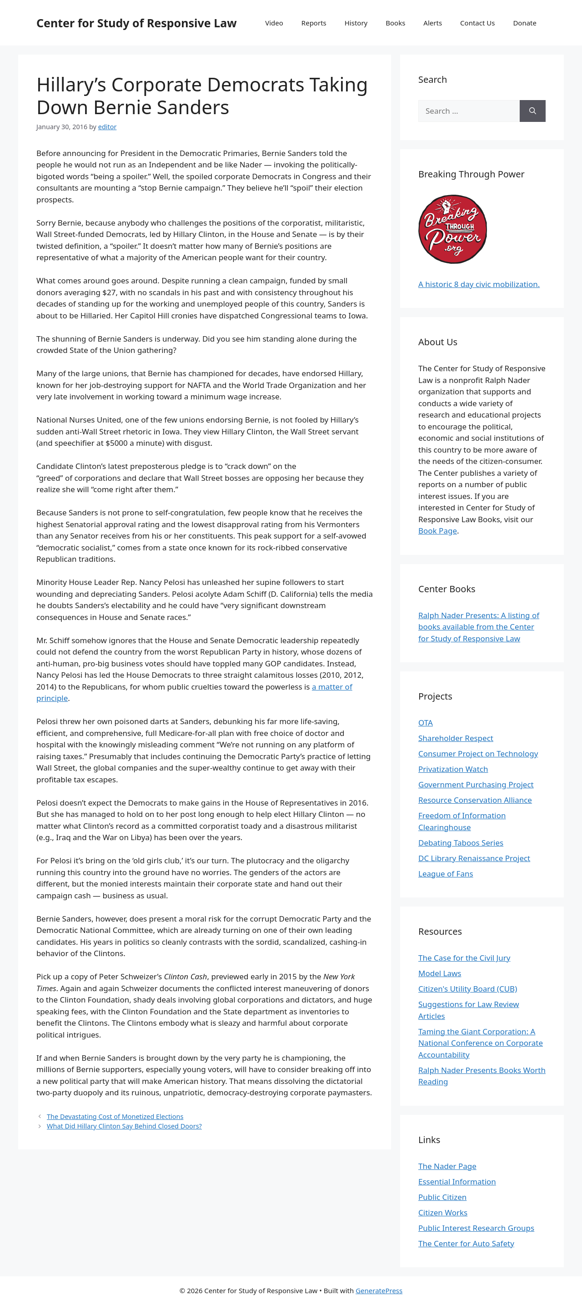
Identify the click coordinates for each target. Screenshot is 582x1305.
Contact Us (477, 22)
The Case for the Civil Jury (464, 957)
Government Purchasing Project (476, 784)
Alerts (432, 22)
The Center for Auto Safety (466, 1243)
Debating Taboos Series (460, 842)
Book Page (437, 530)
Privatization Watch (453, 769)
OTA (425, 722)
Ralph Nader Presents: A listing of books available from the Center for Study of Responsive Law (478, 627)
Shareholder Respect (455, 738)
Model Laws (440, 973)
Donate (525, 22)
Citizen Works (442, 1212)
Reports (313, 22)
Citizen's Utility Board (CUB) (467, 988)
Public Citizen (442, 1197)
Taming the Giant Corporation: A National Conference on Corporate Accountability (480, 1043)
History (356, 22)
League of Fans (445, 873)
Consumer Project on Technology (478, 753)
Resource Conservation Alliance (475, 800)
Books (395, 22)
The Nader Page (447, 1166)
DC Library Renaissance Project (474, 858)
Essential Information (457, 1181)
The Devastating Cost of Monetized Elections (115, 1116)
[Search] (533, 111)
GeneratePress (379, 1290)
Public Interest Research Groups (476, 1228)
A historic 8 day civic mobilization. (479, 284)
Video (274, 22)
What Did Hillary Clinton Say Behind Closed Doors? (124, 1126)
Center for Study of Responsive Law (136, 22)
